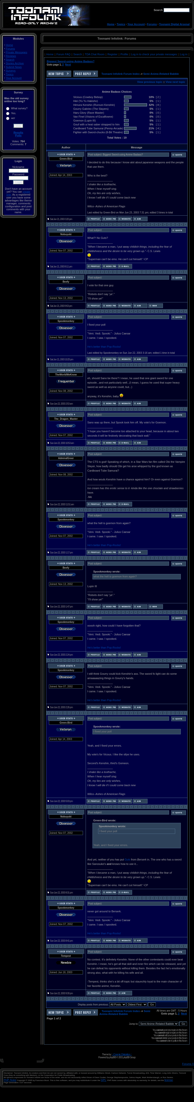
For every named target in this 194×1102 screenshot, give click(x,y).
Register (112, 54)
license (168, 1080)
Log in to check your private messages (154, 54)
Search (10, 59)
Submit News (14, 67)
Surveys (11, 70)
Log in (183, 54)
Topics (121, 24)
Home (110, 24)
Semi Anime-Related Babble (161, 73)
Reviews (11, 56)
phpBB (112, 1057)
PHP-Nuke (10, 1080)
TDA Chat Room (95, 54)
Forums (152, 24)
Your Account (136, 24)
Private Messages (16, 52)
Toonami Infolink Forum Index (121, 73)
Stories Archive (15, 63)
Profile (124, 54)
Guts (127, 859)
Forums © (188, 1063)
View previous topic (149, 81)
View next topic (175, 81)
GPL (103, 1080)
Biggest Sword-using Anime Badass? (70, 61)
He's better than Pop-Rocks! (104, 346)
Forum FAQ (64, 54)
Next (68, 64)
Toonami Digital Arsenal (174, 24)
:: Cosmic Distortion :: (122, 1054)
